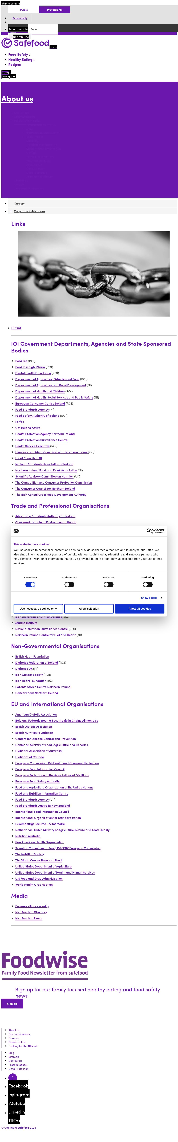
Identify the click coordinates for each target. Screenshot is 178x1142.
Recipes (14, 64)
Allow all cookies (140, 608)
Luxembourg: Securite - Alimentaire (40, 823)
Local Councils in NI (28, 458)
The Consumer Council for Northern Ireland (45, 488)
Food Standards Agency (32, 409)
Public (23, 10)
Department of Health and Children (40, 391)
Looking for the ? (23, 1046)
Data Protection (36, 173)
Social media (34, 137)
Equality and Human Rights (43, 149)
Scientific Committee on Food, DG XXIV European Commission (57, 848)
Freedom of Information (41, 145)
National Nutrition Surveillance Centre (41, 628)
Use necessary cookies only (38, 608)
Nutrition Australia (28, 836)
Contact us (21, 181)
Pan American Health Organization (39, 842)
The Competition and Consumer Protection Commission (53, 482)
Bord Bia (21, 361)
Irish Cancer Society (29, 674)
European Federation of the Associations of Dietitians (52, 775)
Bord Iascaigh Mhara (30, 367)
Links (29, 129)
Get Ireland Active (27, 427)
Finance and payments (41, 125)
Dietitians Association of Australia (38, 751)
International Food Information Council (42, 811)
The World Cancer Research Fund (38, 860)
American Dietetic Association (36, 714)
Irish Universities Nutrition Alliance (38, 616)
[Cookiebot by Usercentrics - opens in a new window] (149, 531)
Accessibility (20, 18)
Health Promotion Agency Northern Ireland (45, 433)
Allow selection (89, 608)
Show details (149, 597)
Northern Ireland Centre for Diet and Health (45, 635)
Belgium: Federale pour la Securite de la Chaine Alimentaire (56, 720)
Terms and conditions (40, 157)
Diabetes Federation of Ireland (36, 662)
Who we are (21, 113)
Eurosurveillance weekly (32, 906)
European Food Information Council (39, 769)
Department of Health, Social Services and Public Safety (54, 397)
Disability (32, 141)
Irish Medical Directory (31, 912)
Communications (24, 117)
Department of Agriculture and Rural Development (50, 385)
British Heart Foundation (32, 656)
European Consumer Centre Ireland (40, 403)
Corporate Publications (29, 189)
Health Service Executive (32, 446)
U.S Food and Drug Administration (39, 878)
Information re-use (38, 161)
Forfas (19, 421)
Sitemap (14, 1057)
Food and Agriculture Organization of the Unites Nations (54, 787)
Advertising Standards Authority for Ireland (45, 516)
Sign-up (12, 1004)
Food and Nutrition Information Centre (41, 793)
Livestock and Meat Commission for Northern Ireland (52, 452)
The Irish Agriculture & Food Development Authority (50, 494)
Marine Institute (26, 622)
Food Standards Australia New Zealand (42, 805)
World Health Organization (34, 884)
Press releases (18, 1065)
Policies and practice (27, 121)
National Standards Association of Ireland (44, 464)
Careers (19, 185)
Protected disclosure (39, 177)
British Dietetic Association (33, 726)
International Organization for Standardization (48, 817)
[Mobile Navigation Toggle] (5, 74)
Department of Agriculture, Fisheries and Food (47, 379)
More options (10, 106)
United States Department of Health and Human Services (55, 872)
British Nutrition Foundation (34, 732)
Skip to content (10, 3)
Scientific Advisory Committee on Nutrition (44, 476)
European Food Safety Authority (37, 781)
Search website (18, 29)
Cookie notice (35, 169)
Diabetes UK (24, 668)
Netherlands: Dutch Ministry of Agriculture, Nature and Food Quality (62, 830)
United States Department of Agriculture (43, 866)
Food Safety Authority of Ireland (37, 415)
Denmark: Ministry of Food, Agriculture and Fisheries (51, 744)
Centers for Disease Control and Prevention (45, 738)
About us (17, 98)
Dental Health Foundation (33, 373)
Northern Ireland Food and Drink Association (46, 470)
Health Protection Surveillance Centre (41, 440)
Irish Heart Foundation (30, 680)
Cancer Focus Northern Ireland (36, 693)
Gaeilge (31, 153)
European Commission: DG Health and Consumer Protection (57, 763)
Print (16, 327)
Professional (54, 10)
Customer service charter (42, 133)
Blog (11, 1053)
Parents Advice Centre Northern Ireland (43, 686)
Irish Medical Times (28, 918)
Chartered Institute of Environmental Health (45, 522)
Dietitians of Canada (29, 757)
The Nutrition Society (29, 854)
